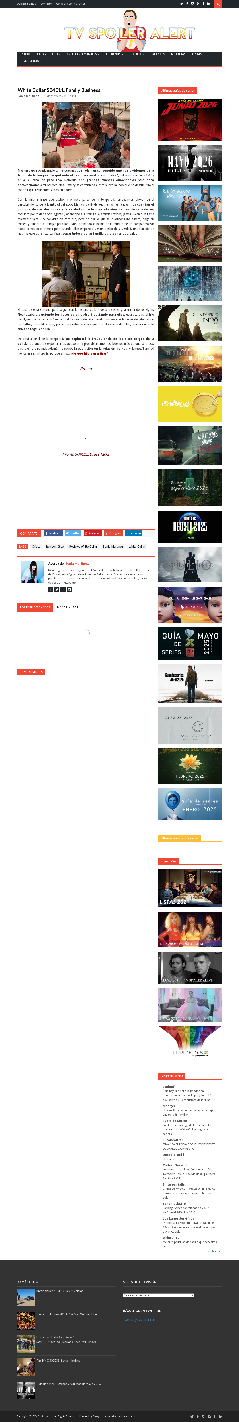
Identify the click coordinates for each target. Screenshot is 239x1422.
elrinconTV (171, 1237)
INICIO (25, 54)
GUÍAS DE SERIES (48, 54)
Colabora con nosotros (70, 3)
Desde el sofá (173, 1155)
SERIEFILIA (31, 61)
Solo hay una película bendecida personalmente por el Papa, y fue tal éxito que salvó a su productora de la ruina (189, 1095)
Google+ (113, 533)
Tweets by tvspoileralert (139, 1319)
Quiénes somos (26, 3)
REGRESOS (137, 54)
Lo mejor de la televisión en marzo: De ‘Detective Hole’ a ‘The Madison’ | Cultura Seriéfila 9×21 (189, 1174)
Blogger (97, 1416)
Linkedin (133, 533)
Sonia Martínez (29, 96)
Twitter (73, 533)
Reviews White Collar (83, 546)
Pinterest (93, 533)
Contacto (46, 3)
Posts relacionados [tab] (35, 607)
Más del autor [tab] (67, 607)
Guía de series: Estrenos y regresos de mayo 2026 (68, 1384)
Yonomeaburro (174, 1203)
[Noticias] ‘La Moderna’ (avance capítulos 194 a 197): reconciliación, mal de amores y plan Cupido (189, 1227)
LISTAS (197, 54)
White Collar (137, 546)
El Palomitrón (173, 1140)
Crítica (36, 546)
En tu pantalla (174, 1184)
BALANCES (158, 54)
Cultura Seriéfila (175, 1165)
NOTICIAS (178, 54)
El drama (168, 1159)
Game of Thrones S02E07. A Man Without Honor (68, 1314)
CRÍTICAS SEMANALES (82, 54)
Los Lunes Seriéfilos (178, 1218)
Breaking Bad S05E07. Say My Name (59, 1291)
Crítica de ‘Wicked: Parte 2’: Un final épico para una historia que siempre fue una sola (189, 1193)
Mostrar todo (215, 1251)
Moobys (169, 1106)
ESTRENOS (113, 54)
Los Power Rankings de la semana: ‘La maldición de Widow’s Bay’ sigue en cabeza (187, 1129)
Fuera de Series (175, 1121)
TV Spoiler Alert (43, 1416)
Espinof (169, 1086)
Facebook (53, 533)
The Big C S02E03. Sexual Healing (58, 1360)
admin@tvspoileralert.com (120, 1416)
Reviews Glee (55, 546)
